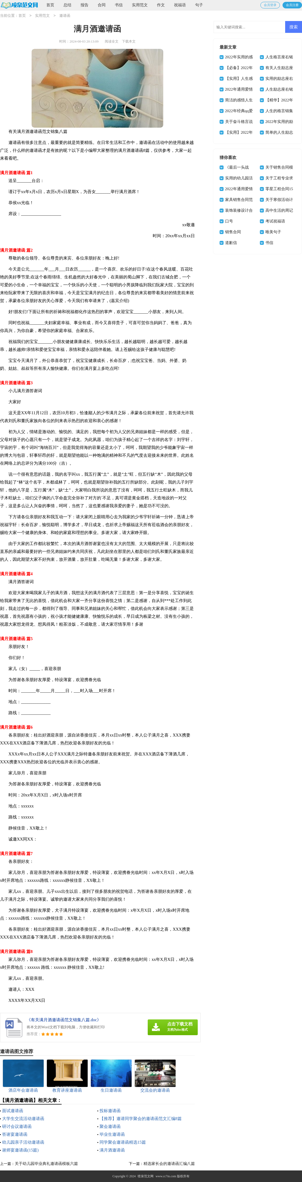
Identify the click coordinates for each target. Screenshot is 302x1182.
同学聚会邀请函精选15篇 (123, 1142)
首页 (50, 5)
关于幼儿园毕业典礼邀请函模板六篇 (46, 1164)
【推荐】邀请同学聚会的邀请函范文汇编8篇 (141, 1118)
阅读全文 (111, 41)
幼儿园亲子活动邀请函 (23, 1142)
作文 (161, 5)
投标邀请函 (110, 1110)
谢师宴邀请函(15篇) (20, 1150)
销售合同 (233, 232)
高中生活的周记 (279, 210)
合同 (102, 5)
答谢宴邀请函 (14, 1134)
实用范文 (140, 5)
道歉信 (231, 243)
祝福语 (180, 5)
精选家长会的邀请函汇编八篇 (169, 1164)
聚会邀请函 (110, 1126)
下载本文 (129, 41)
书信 (119, 5)
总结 (67, 5)
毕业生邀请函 (112, 1134)
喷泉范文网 (146, 1176)
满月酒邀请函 (112, 1150)
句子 (199, 5)
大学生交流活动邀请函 (23, 1118)
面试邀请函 (12, 1110)
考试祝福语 (275, 221)
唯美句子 (273, 232)
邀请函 (64, 16)
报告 (84, 5)
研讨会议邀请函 (17, 1126)
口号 (229, 221)
